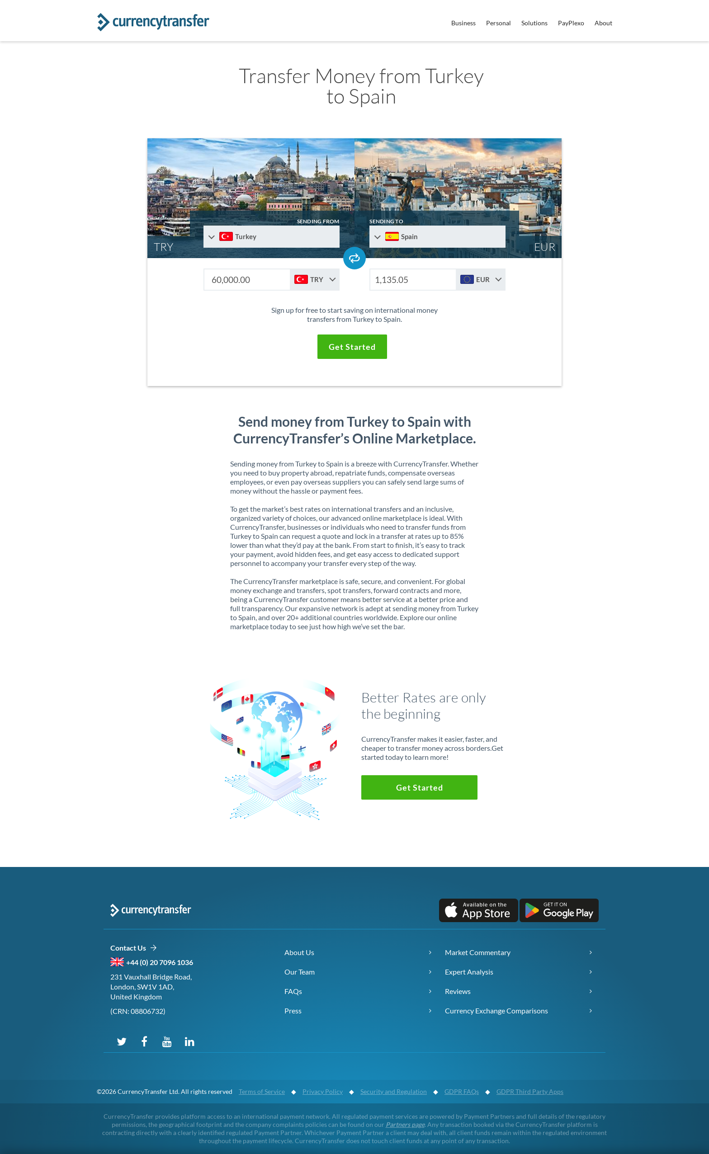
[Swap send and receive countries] (354, 258)
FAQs (293, 991)
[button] (352, 346)
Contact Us (133, 948)
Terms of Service (262, 1091)
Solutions (534, 23)
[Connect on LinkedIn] (189, 1041)
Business (463, 23)
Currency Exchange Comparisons (496, 1010)
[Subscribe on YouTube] (167, 1041)
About (603, 23)
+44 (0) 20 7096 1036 (159, 962)
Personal (498, 23)
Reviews (458, 991)
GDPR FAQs (461, 1091)
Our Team (299, 971)
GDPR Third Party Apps (529, 1091)
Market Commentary (477, 952)
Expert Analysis (469, 971)
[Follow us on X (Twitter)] (121, 1041)
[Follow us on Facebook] (144, 1041)
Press (293, 1010)
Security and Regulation (393, 1091)
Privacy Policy (323, 1091)
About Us (299, 952)
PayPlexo (571, 23)
